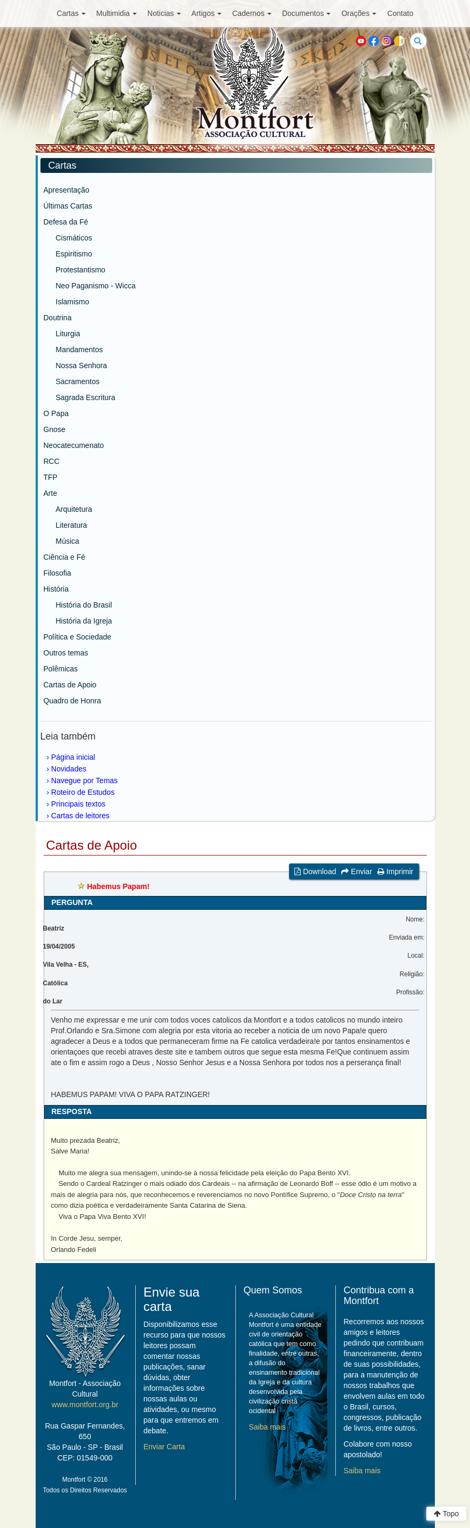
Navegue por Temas (84, 780)
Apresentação (66, 190)
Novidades (68, 769)
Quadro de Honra (72, 700)
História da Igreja (84, 621)
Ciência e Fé (65, 557)
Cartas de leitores (80, 815)
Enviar (356, 871)
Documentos (306, 13)
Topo (446, 1513)
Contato (400, 13)
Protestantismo (80, 269)
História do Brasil (84, 605)
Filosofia (57, 573)
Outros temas (66, 653)
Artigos (207, 13)
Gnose (54, 429)
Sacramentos (78, 381)
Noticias (164, 13)
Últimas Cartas (68, 206)
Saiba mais (267, 1427)
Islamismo (72, 301)
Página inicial (73, 757)
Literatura (71, 525)
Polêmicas (61, 669)
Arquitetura (74, 509)
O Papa (56, 413)
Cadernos (251, 13)
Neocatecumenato (74, 445)
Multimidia (116, 13)
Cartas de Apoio (70, 684)
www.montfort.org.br (85, 1404)
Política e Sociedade (78, 637)
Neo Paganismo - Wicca (96, 285)
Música (67, 541)
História (56, 589)
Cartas (71, 13)
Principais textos (78, 804)
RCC (52, 461)
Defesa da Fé (66, 222)
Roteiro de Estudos (82, 792)
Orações (358, 13)
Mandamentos (79, 349)
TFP (50, 477)
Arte (50, 493)
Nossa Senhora (82, 365)
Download (315, 871)
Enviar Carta (164, 1446)
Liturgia (68, 333)
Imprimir (395, 871)
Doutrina (58, 317)
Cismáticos (74, 238)
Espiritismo (74, 254)
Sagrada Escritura (86, 397)
